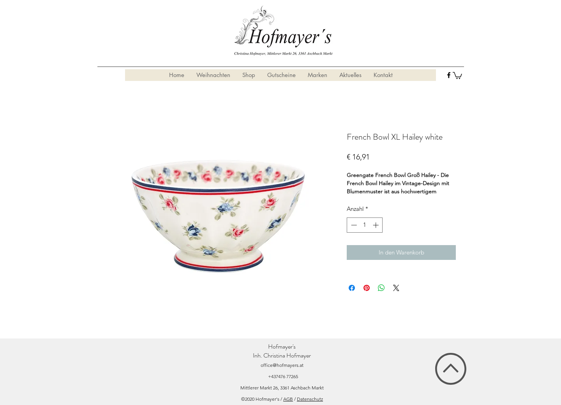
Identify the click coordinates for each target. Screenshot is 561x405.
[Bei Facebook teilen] (351, 288)
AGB (288, 399)
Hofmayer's (282, 346)
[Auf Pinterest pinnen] (366, 288)
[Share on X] (396, 288)
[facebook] (449, 75)
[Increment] (376, 225)
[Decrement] (353, 225)
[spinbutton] (364, 225)
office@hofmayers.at (282, 365)
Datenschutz (310, 399)
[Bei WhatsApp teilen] (381, 288)
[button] (457, 75)
